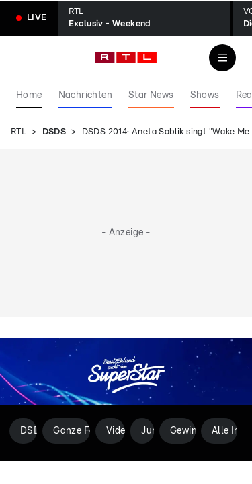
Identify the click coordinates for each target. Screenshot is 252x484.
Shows (205, 95)
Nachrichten (85, 95)
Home (29, 95)
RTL (18, 132)
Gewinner (183, 431)
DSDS (54, 132)
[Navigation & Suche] (222, 57)
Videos (115, 431)
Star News (151, 95)
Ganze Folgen (71, 431)
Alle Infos (224, 431)
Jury (147, 431)
